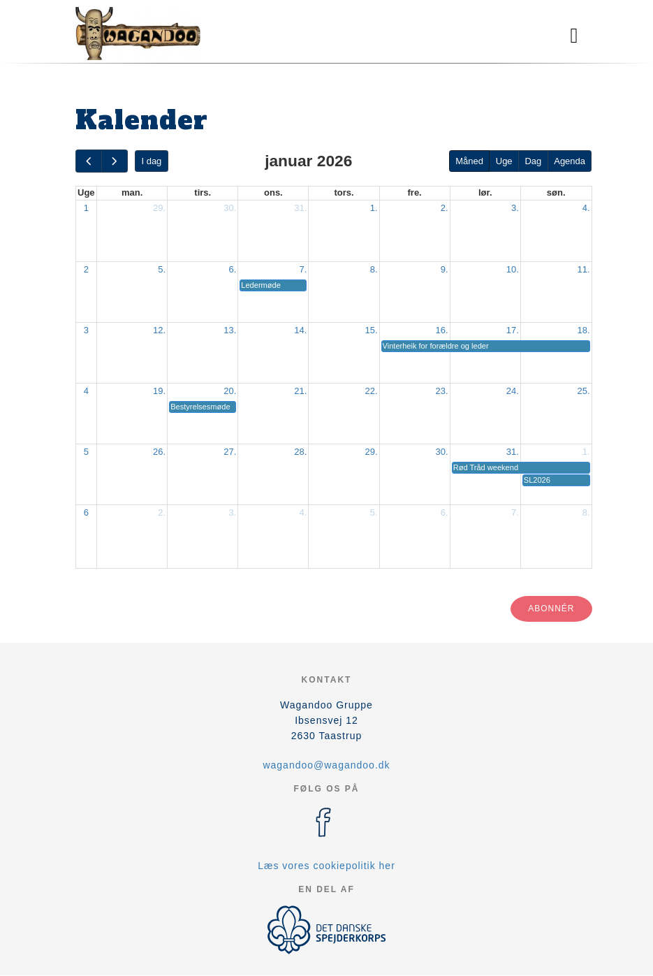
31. (300, 208)
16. (442, 330)
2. (444, 208)
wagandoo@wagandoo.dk (326, 765)
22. (371, 391)
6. (232, 269)
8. (374, 269)
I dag (151, 161)
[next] (114, 161)
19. (159, 391)
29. (159, 208)
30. (229, 208)
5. (162, 269)
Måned (469, 161)
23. (442, 391)
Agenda (569, 161)
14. (300, 330)
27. (229, 451)
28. (300, 451)
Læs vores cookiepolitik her (326, 865)
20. (229, 391)
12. (159, 330)
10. (512, 269)
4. (586, 208)
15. (371, 330)
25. (583, 391)
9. (444, 269)
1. (374, 208)
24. (512, 391)
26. (159, 451)
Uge (504, 161)
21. (300, 391)
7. (303, 269)
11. (583, 269)
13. (229, 330)
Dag (532, 161)
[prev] (88, 161)
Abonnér (551, 608)
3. (515, 208)
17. (512, 330)
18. (583, 330)
